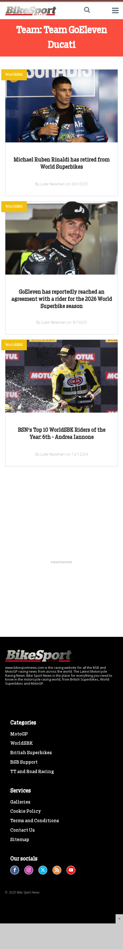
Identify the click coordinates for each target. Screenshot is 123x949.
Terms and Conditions (34, 821)
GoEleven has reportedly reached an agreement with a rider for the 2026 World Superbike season (61, 299)
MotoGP (19, 734)
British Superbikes (31, 753)
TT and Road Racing (32, 772)
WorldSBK (21, 743)
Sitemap (19, 840)
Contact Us (22, 830)
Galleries (20, 802)
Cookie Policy (25, 811)
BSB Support (24, 762)
